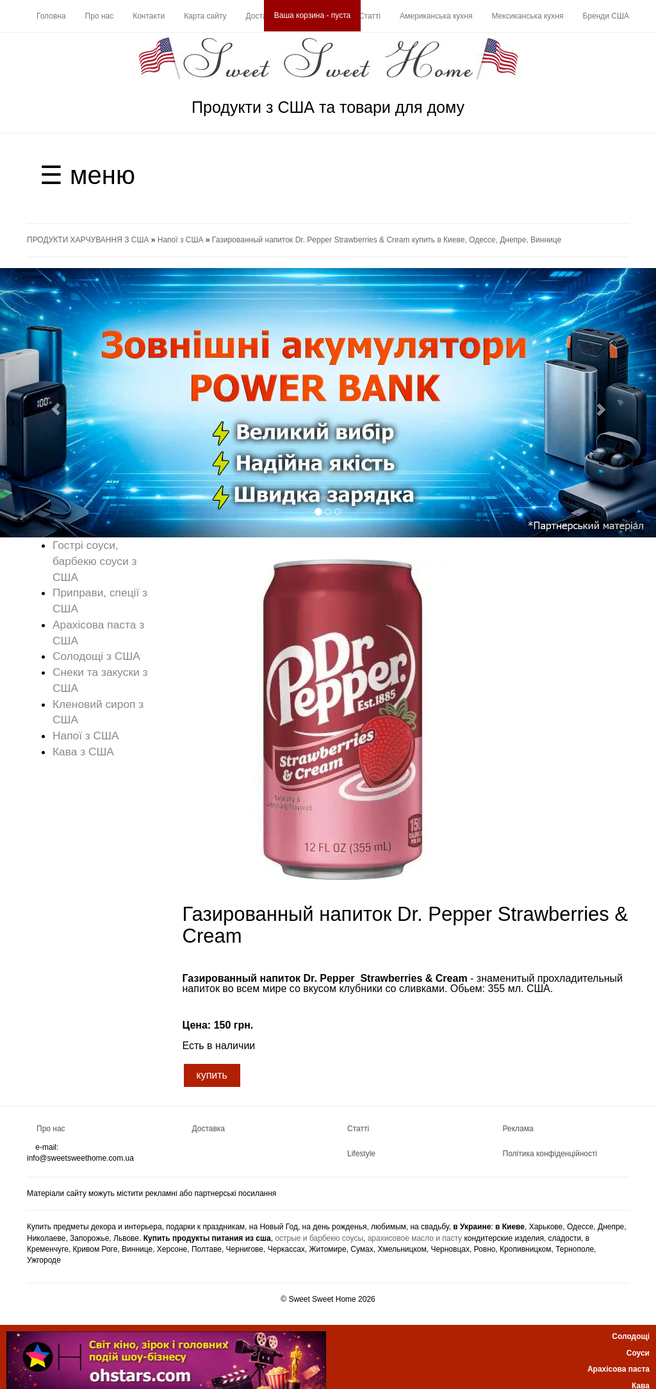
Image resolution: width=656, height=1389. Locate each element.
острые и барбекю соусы (319, 1238)
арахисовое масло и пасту (415, 1238)
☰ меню (87, 175)
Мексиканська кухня (527, 16)
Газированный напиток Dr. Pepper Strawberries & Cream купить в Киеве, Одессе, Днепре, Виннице (386, 239)
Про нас (99, 16)
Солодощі (631, 1336)
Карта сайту (205, 16)
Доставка (262, 16)
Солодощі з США (96, 656)
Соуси (638, 1353)
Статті (370, 16)
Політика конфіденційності (550, 1153)
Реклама (518, 1128)
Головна (51, 16)
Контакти (149, 16)
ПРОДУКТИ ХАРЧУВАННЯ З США (88, 239)
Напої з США (181, 239)
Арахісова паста (618, 1369)
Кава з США (83, 751)
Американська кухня (436, 16)
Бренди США (605, 16)
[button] (49, 402)
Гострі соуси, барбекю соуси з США (94, 561)
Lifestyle (361, 1153)
